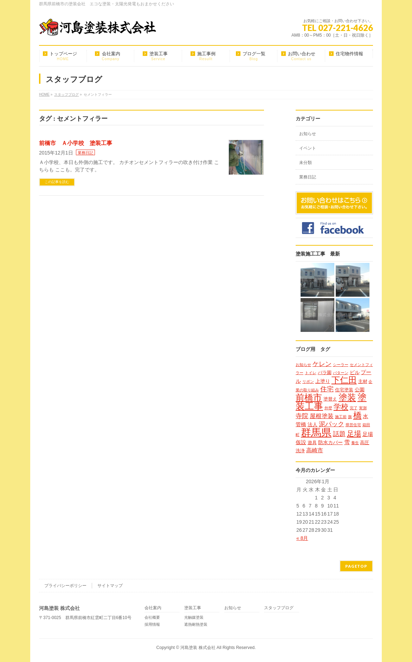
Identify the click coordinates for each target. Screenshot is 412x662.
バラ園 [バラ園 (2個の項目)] (324, 372)
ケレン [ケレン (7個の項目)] (322, 363)
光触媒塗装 (194, 617)
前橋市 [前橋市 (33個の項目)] (309, 397)
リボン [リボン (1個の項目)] (308, 381)
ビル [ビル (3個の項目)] (355, 372)
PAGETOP (356, 566)
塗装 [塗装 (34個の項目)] (347, 397)
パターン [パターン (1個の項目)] (340, 373)
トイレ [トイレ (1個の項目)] (310, 373)
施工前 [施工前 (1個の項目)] (341, 417)
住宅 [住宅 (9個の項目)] (327, 389)
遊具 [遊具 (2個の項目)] (312, 442)
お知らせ (307, 133)
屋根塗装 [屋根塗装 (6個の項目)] (322, 416)
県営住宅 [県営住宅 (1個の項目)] (353, 425)
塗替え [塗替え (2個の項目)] (330, 399)
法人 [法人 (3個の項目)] (312, 424)
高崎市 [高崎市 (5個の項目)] (314, 450)
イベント (307, 148)
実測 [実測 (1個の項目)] (363, 408)
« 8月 (302, 538)
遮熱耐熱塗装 (195, 624)
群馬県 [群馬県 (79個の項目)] (316, 432)
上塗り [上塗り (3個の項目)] (322, 381)
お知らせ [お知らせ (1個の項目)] (303, 364)
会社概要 (152, 617)
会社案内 (152, 608)
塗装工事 (192, 608)
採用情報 (152, 624)
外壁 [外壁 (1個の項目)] (328, 408)
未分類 (305, 162)
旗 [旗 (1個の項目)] (350, 417)
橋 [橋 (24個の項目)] (357, 415)
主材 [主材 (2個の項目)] (362, 381)
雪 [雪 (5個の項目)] (347, 442)
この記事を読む (57, 182)
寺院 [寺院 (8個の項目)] (302, 416)
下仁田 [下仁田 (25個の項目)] (344, 380)
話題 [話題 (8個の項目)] (339, 433)
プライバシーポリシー (65, 585)
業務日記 (85, 153)
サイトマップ (110, 585)
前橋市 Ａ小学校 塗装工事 (75, 143)
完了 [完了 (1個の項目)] (354, 408)
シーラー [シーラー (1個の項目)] (340, 364)
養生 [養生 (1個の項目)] (355, 443)
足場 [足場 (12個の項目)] (354, 433)
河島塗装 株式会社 (197, 647)
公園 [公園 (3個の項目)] (360, 389)
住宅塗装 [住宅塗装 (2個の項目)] (344, 389)
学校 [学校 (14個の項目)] (341, 407)
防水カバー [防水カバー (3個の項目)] (330, 442)
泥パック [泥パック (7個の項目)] (331, 424)
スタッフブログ (279, 608)
